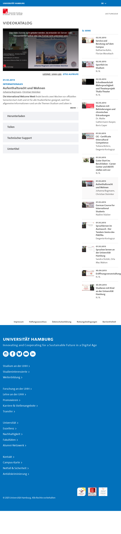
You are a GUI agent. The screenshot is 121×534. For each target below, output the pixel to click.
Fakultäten (9, 440)
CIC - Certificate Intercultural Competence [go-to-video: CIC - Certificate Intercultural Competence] (103, 139)
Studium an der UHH (15, 366)
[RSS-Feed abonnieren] (83, 31)
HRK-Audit (101, 491)
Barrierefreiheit (109, 321)
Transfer (8, 411)
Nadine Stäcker (103, 214)
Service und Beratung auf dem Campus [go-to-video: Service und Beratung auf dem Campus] (105, 43)
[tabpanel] (41, 116)
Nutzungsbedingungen (87, 321)
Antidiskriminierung (15, 474)
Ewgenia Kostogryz (105, 149)
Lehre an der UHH (13, 394)
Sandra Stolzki (103, 259)
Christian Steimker (31, 91)
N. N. (98, 71)
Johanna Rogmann (12, 91)
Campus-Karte (11, 462)
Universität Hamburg (14, 3)
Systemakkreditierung (113, 489)
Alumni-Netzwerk (13, 445)
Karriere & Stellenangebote (19, 406)
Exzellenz (8, 428)
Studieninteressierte (15, 372)
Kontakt (7, 457)
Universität (9, 423)
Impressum (19, 321)
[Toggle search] (110, 3)
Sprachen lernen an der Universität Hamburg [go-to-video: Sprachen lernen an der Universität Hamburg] (105, 252)
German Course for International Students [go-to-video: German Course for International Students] (105, 208)
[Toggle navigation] (117, 3)
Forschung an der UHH (16, 389)
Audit (90, 489)
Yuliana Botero (103, 145)
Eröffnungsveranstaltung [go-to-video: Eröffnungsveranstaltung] (108, 273)
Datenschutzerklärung (61, 321)
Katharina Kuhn (103, 50)
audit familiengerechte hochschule (81, 492)
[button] (102, 3)
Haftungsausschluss (38, 321)
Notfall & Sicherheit (14, 468)
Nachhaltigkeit (11, 434)
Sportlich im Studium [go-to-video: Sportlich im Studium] (102, 66)
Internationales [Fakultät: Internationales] (13, 84)
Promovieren (10, 400)
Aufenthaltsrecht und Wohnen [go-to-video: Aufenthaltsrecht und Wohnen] (104, 186)
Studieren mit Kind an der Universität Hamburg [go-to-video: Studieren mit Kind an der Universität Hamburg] (105, 291)
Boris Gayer (101, 125)
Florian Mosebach (104, 53)
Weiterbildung (11, 377)
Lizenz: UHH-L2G (52, 74)
